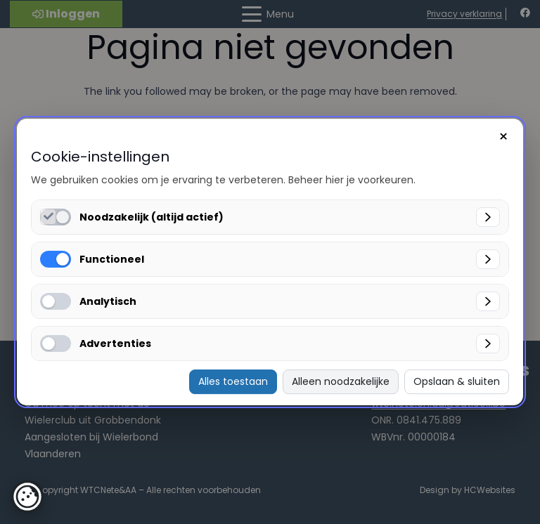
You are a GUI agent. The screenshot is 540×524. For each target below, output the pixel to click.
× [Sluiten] (503, 137)
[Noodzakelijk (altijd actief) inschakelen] (48, 217)
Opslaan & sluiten (456, 381)
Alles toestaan (233, 381)
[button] (27, 496)
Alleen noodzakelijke (341, 381)
